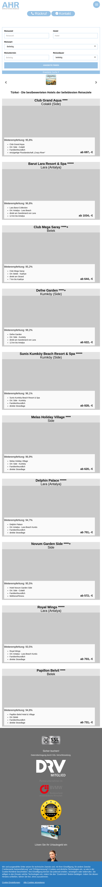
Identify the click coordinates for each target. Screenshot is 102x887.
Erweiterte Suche (51, 72)
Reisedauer (58, 53)
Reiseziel (8, 31)
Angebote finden (51, 65)
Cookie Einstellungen (11, 882)
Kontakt (63, 13)
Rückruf (39, 13)
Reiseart (8, 42)
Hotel (55, 31)
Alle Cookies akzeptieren (34, 882)
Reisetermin (10, 53)
